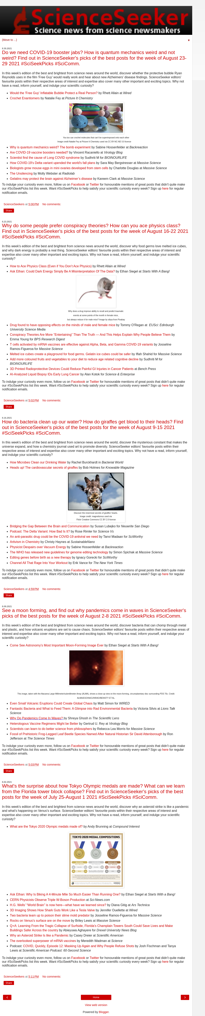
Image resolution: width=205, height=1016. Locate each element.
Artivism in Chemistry (25, 542)
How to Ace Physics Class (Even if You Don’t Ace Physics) (51, 266)
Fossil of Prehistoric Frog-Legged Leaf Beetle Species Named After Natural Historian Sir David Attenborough (86, 734)
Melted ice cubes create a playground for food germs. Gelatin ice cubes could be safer (70, 354)
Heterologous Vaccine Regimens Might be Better (44, 723)
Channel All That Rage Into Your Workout (39, 563)
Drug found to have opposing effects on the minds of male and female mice (62, 325)
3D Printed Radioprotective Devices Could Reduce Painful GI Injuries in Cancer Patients (72, 369)
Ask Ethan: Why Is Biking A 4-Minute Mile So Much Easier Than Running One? (65, 894)
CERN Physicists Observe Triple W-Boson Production (47, 899)
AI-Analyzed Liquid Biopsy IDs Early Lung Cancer (45, 374)
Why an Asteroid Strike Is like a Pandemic (39, 935)
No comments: (51, 204)
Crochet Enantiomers (25, 98)
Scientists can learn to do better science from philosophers (51, 729)
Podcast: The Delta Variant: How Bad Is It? (40, 531)
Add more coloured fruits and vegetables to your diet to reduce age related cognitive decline (74, 359)
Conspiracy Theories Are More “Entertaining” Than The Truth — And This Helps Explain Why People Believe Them (90, 334)
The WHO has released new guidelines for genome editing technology (59, 552)
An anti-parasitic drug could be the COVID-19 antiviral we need (54, 536)
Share (9, 210)
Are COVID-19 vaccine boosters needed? (39, 152)
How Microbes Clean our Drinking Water (38, 462)
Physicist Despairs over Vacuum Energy (38, 547)
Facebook (78, 184)
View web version (96, 1005)
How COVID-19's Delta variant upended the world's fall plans (52, 163)
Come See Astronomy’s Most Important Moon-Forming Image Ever (57, 645)
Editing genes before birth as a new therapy (40, 557)
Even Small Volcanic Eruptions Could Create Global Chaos (51, 703)
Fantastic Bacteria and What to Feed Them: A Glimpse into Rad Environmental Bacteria (71, 708)
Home (96, 997)
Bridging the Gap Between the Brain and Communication (50, 526)
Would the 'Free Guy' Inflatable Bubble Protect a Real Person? (54, 93)
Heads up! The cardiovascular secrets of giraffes (44, 467)
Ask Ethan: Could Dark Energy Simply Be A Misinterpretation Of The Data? (62, 271)
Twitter (94, 184)
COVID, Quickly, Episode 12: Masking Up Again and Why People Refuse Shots (78, 946)
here (165, 188)
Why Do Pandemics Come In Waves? (36, 718)
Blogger (104, 1012)
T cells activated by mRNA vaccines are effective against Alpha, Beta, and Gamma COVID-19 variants (81, 344)
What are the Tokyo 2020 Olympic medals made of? (46, 826)
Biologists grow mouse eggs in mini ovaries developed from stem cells (59, 168)
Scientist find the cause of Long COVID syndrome (45, 157)
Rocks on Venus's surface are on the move (40, 920)
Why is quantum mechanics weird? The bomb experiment (50, 147)
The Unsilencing (21, 173)
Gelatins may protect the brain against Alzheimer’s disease (51, 178)
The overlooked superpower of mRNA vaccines (43, 941)
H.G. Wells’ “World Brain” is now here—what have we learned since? (58, 905)
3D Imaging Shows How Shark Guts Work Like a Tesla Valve (52, 910)
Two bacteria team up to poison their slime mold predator (50, 915)
